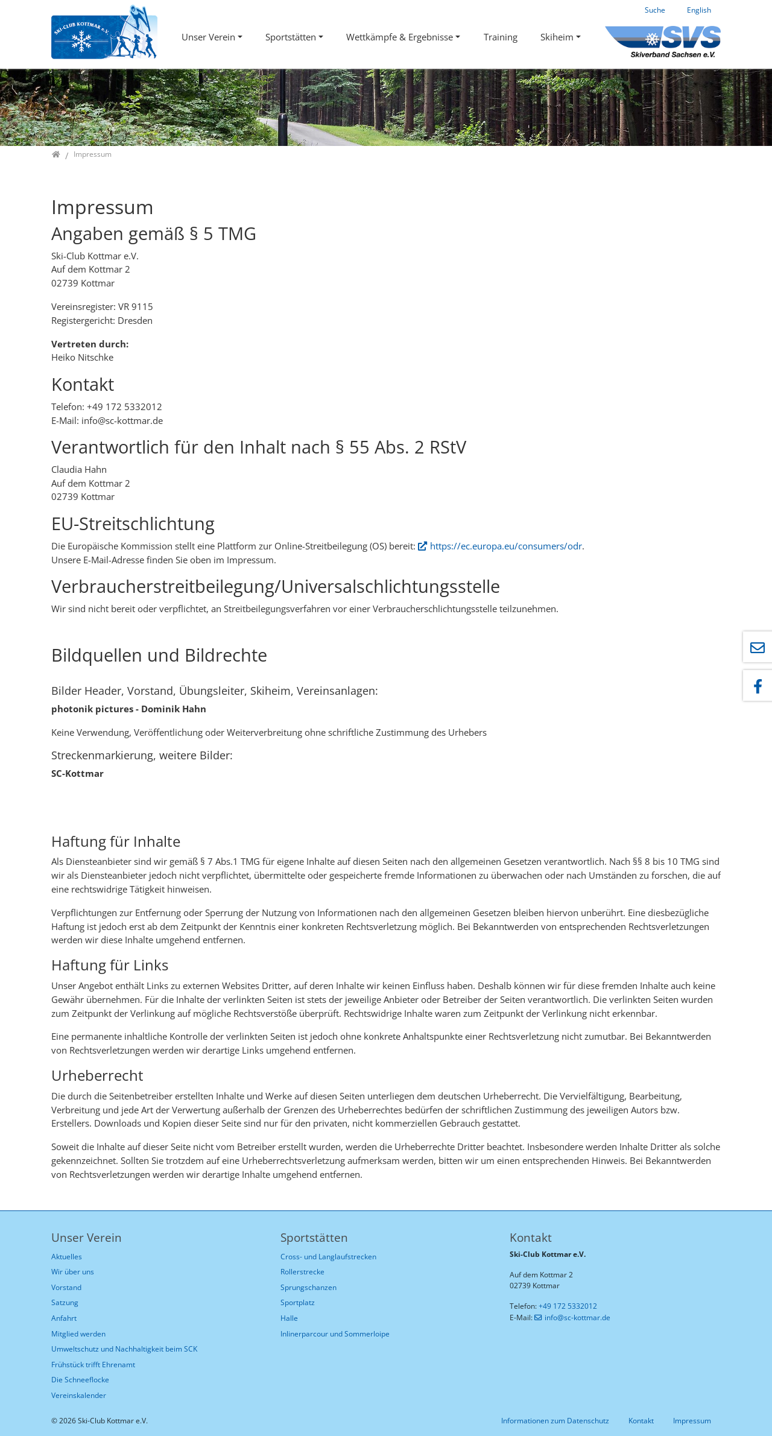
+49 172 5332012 (568, 1306)
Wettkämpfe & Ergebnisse (399, 37)
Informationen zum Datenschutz (555, 1420)
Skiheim (557, 37)
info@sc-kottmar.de (577, 1317)
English (699, 10)
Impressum (692, 1420)
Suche (655, 10)
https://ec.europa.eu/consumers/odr (506, 546)
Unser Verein (208, 37)
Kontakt (641, 1420)
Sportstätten (290, 37)
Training (500, 37)
